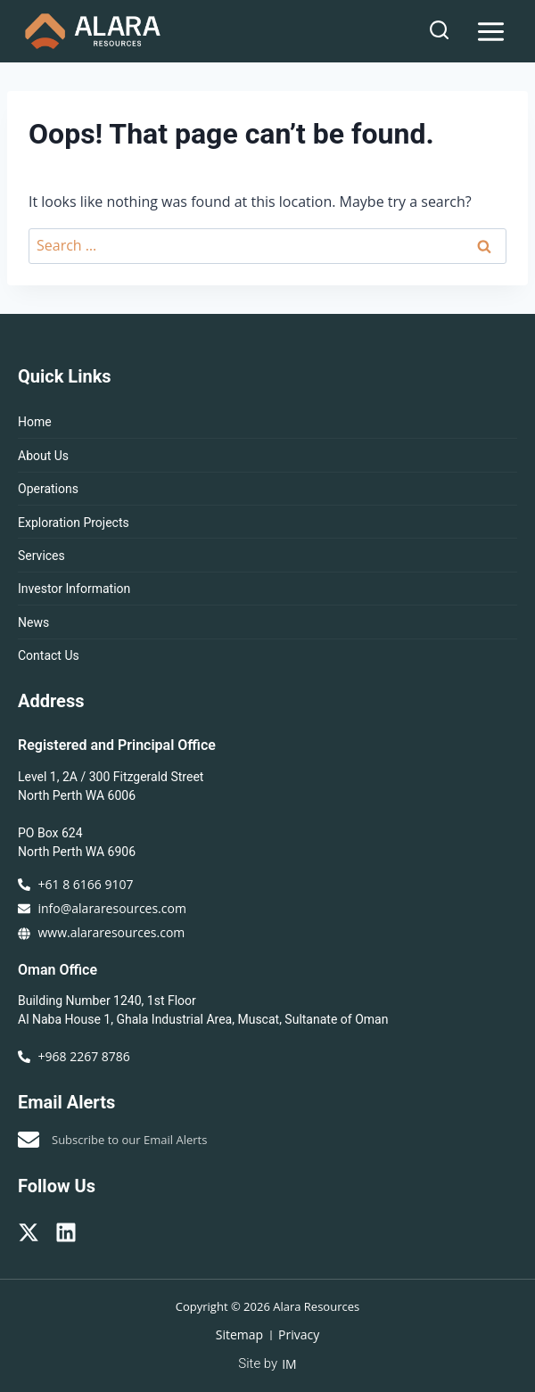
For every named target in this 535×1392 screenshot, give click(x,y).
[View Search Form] (439, 31)
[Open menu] (490, 31)
